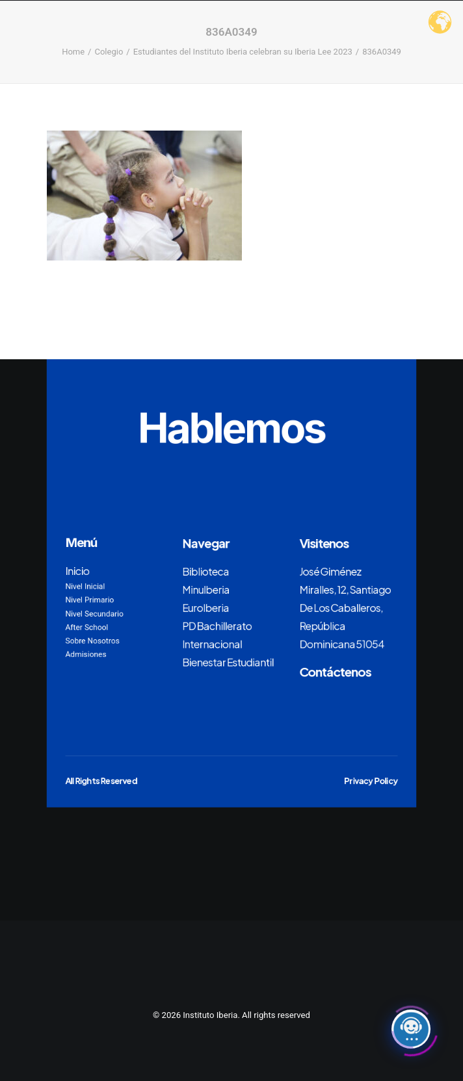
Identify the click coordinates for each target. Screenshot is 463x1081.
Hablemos (231, 427)
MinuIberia (206, 589)
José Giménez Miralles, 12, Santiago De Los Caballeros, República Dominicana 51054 (345, 607)
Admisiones (86, 654)
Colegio (108, 52)
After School (87, 626)
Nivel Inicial (85, 586)
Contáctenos (335, 671)
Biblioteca (205, 571)
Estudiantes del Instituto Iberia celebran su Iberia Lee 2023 (242, 52)
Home (73, 52)
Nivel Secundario (95, 613)
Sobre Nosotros (93, 640)
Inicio (78, 570)
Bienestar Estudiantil (228, 661)
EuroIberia (205, 607)
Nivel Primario (90, 600)
